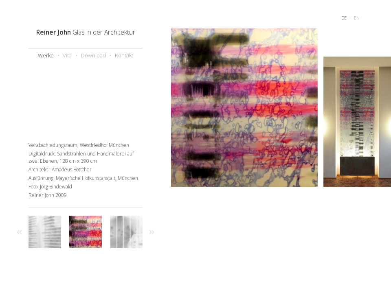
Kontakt (124, 55)
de (344, 18)
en (357, 18)
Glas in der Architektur (85, 32)
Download (93, 55)
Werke (46, 55)
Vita (67, 55)
